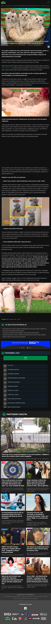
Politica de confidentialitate (20, 598)
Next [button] (49, 358)
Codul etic (35, 596)
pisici (18, 319)
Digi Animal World (3, 2)
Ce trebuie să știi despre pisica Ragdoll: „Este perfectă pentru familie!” (21, 332)
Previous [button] (2, 358)
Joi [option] (25, 358)
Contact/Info (29, 596)
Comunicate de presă (9, 596)
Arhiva (24, 596)
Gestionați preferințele (32, 598)
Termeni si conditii (43, 596)
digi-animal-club (11, 319)
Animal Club (8, 5)
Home (2, 5)
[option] (25, 400)
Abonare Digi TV (18, 596)
